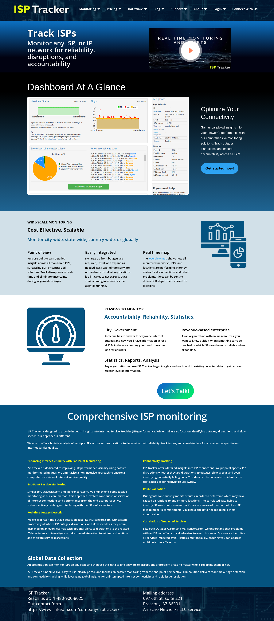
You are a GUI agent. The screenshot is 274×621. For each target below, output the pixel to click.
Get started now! (220, 168)
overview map (157, 258)
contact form (48, 604)
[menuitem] (89, 9)
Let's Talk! (175, 391)
